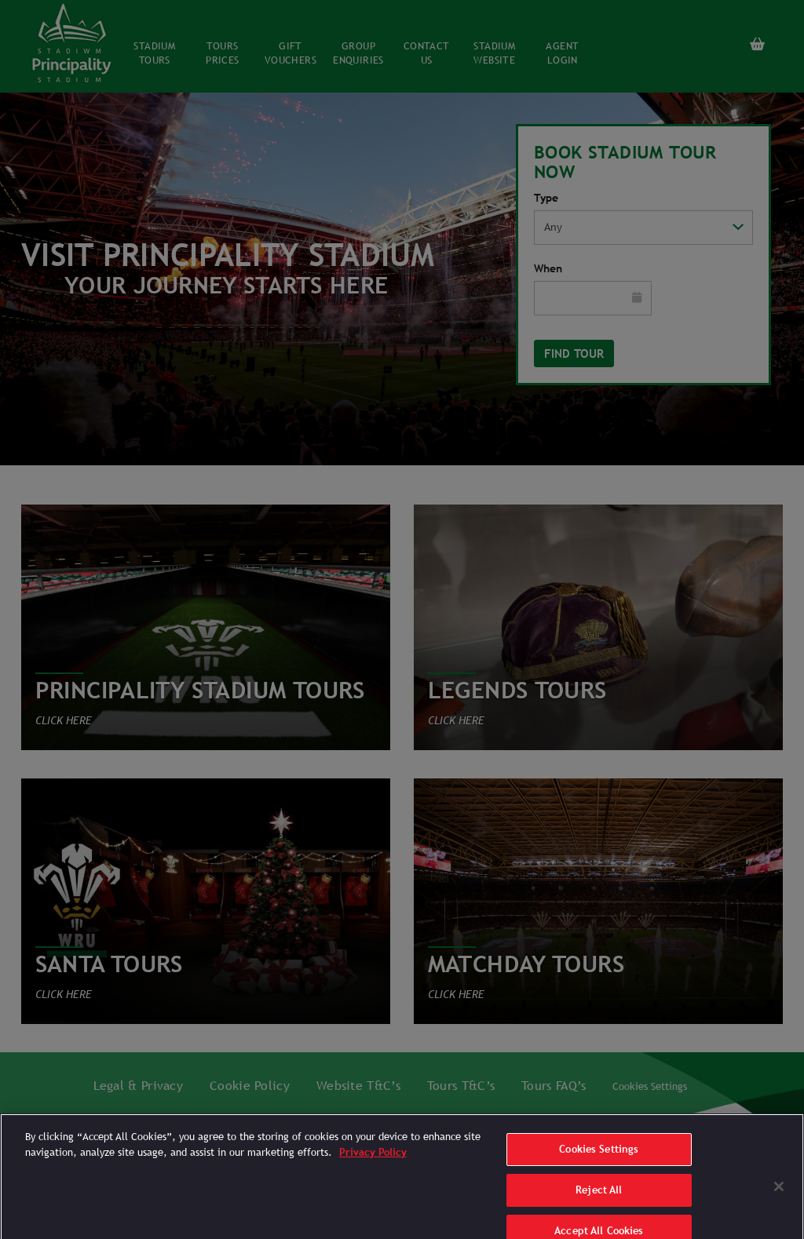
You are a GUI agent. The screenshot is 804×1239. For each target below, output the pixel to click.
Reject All (599, 1201)
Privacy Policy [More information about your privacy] (373, 1163)
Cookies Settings (598, 1161)
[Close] (779, 1198)
